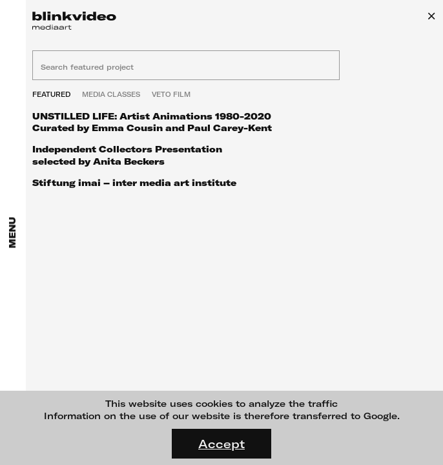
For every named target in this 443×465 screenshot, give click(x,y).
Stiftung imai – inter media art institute (134, 182)
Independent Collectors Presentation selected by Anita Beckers (127, 154)
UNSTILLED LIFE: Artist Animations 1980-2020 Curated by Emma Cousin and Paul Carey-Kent (152, 121)
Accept (221, 444)
